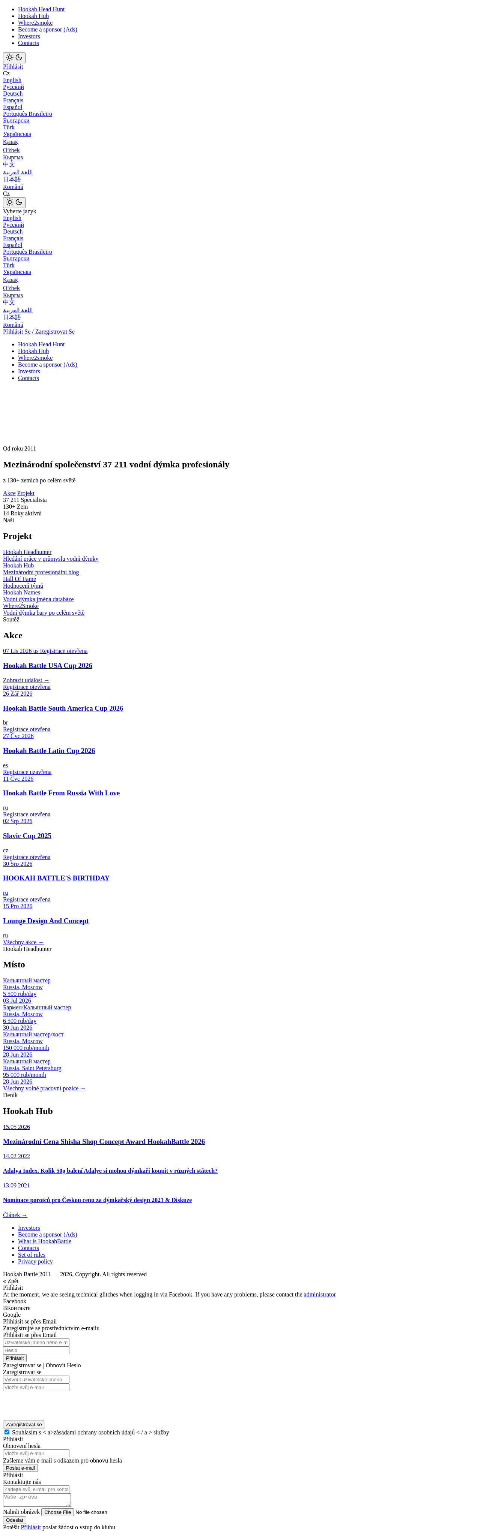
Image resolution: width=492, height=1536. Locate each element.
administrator (320, 1294)
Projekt (26, 493)
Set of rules (31, 1255)
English (12, 80)
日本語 (12, 179)
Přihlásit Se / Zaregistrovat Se (39, 331)
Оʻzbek (11, 150)
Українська (17, 134)
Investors (29, 36)
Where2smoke (35, 22)
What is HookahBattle (44, 1241)
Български (16, 120)
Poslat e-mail (20, 1468)
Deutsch (13, 93)
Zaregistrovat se (24, 1424)
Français (13, 100)
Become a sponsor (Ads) (47, 29)
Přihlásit (13, 66)
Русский (13, 87)
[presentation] (52, 1403)
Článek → (15, 1215)
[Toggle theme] (14, 57)
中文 (9, 164)
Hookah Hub (33, 16)
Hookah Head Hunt (41, 9)
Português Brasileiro (27, 114)
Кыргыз (13, 157)
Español (13, 107)
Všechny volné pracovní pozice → (44, 1088)
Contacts (28, 43)
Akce (9, 493)
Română (13, 187)
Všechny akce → (23, 942)
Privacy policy (35, 1261)
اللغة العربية (18, 172)
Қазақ (10, 142)
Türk (9, 127)
